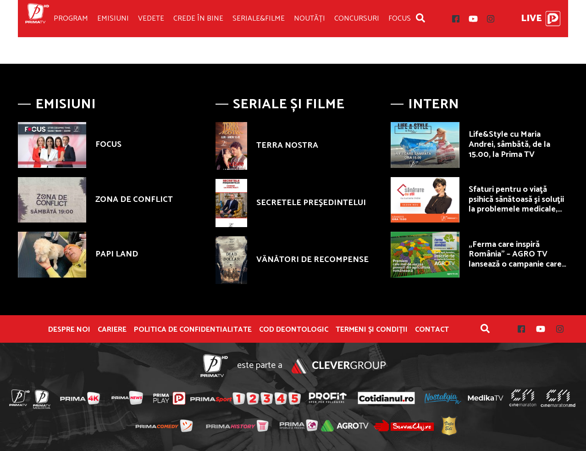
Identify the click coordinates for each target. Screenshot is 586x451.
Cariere (112, 329)
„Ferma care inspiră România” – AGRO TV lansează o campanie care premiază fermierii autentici (515, 264)
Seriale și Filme (288, 104)
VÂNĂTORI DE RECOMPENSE (312, 260)
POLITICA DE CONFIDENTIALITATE (193, 329)
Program (71, 18)
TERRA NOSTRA (287, 145)
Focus (399, 18)
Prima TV (37, 18)
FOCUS (108, 144)
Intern (433, 104)
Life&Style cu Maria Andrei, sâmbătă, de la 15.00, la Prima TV (509, 144)
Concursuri (356, 18)
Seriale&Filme (258, 18)
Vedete (151, 18)
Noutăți (309, 18)
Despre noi (69, 329)
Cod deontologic (293, 329)
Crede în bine (198, 18)
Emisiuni (113, 18)
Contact (432, 329)
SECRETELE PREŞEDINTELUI (311, 203)
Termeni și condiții (372, 329)
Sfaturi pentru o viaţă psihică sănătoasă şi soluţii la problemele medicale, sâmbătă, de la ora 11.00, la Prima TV (518, 209)
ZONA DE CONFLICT (134, 199)
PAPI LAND (116, 254)
